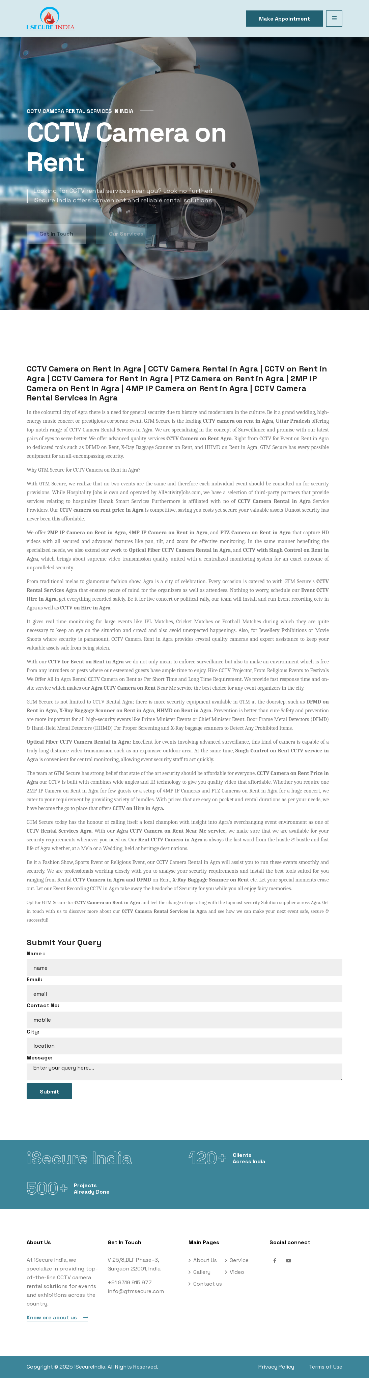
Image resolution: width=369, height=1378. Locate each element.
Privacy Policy (276, 1366)
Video (237, 1272)
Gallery (201, 1272)
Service (239, 1260)
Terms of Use (325, 1366)
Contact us (207, 1283)
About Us (205, 1260)
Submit (49, 1091)
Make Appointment (284, 18)
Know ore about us (57, 1317)
